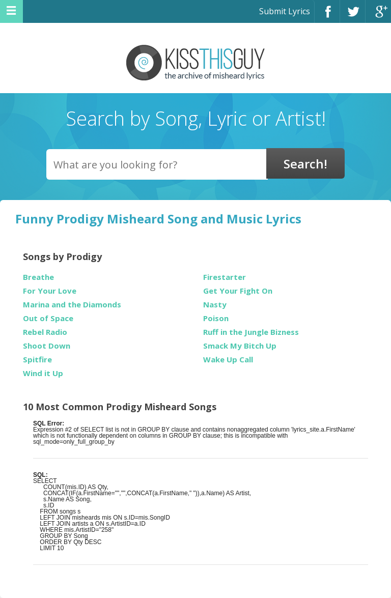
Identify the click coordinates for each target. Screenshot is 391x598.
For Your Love (49, 291)
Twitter (352, 16)
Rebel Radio (45, 332)
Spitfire (37, 359)
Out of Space (48, 318)
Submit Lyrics (284, 11)
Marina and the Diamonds (72, 304)
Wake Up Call (228, 359)
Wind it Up (43, 373)
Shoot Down (46, 346)
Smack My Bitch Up (239, 346)
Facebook (327, 16)
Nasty (215, 304)
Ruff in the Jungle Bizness (251, 332)
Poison (216, 318)
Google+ (378, 16)
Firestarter (224, 277)
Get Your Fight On (237, 291)
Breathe (38, 277)
